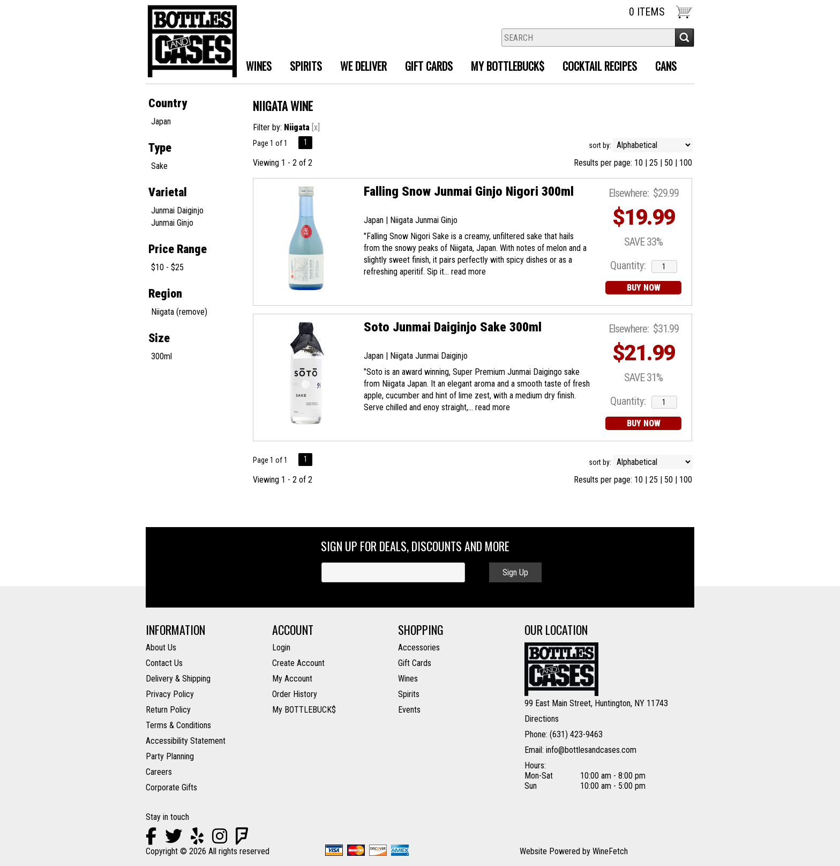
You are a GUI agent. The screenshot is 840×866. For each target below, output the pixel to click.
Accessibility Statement (186, 741)
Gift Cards (429, 66)
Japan (161, 121)
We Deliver (359, 67)
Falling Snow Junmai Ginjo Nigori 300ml (469, 191)
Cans (666, 66)
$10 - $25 (167, 267)
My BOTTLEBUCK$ (304, 710)
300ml (161, 356)
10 (638, 163)
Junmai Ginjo (172, 223)
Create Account (298, 663)
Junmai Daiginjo (177, 210)
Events (409, 710)
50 (668, 163)
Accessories (419, 647)
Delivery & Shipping (178, 678)
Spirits (302, 67)
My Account (292, 678)
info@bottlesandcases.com (591, 750)
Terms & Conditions (178, 725)
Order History (294, 694)
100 (685, 163)
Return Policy (168, 710)
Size (159, 338)
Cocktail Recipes (599, 66)
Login (281, 647)
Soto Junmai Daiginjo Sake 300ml (453, 327)
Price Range (177, 249)
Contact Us (164, 663)
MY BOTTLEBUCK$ (503, 67)
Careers (159, 772)
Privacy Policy (170, 694)
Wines (255, 67)
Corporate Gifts (171, 787)
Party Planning (170, 756)
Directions (541, 719)
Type (159, 147)
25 (653, 163)
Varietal (167, 192)
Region (165, 293)
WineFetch (610, 851)
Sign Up (515, 572)
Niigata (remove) (179, 312)
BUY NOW (644, 288)
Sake (159, 166)
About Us (161, 647)
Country (167, 103)
